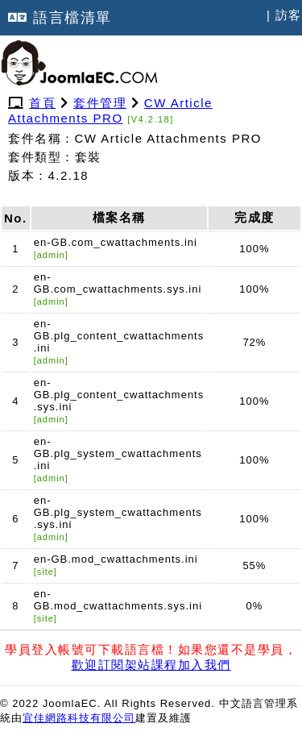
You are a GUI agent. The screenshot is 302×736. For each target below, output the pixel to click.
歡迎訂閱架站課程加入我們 (151, 665)
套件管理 (99, 103)
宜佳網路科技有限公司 (79, 718)
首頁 (42, 103)
